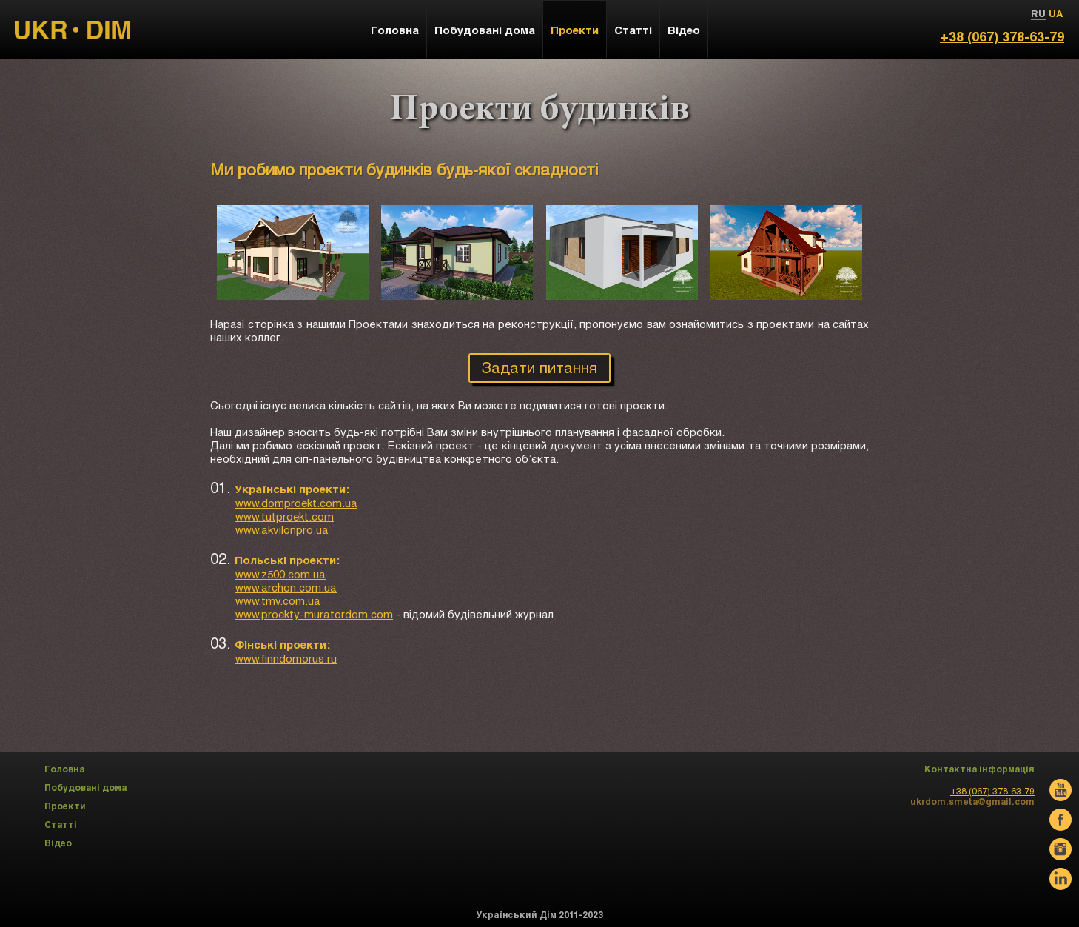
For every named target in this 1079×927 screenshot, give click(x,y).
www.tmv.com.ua (277, 600)
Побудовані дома (484, 29)
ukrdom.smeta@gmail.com (972, 801)
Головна (395, 29)
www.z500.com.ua (280, 573)
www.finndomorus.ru (286, 658)
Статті (633, 29)
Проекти (575, 29)
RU (1038, 13)
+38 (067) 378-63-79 (1002, 36)
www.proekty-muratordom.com (314, 613)
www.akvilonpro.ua (282, 529)
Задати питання (539, 367)
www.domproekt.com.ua (296, 502)
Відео (684, 29)
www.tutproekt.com (284, 516)
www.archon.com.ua (286, 587)
